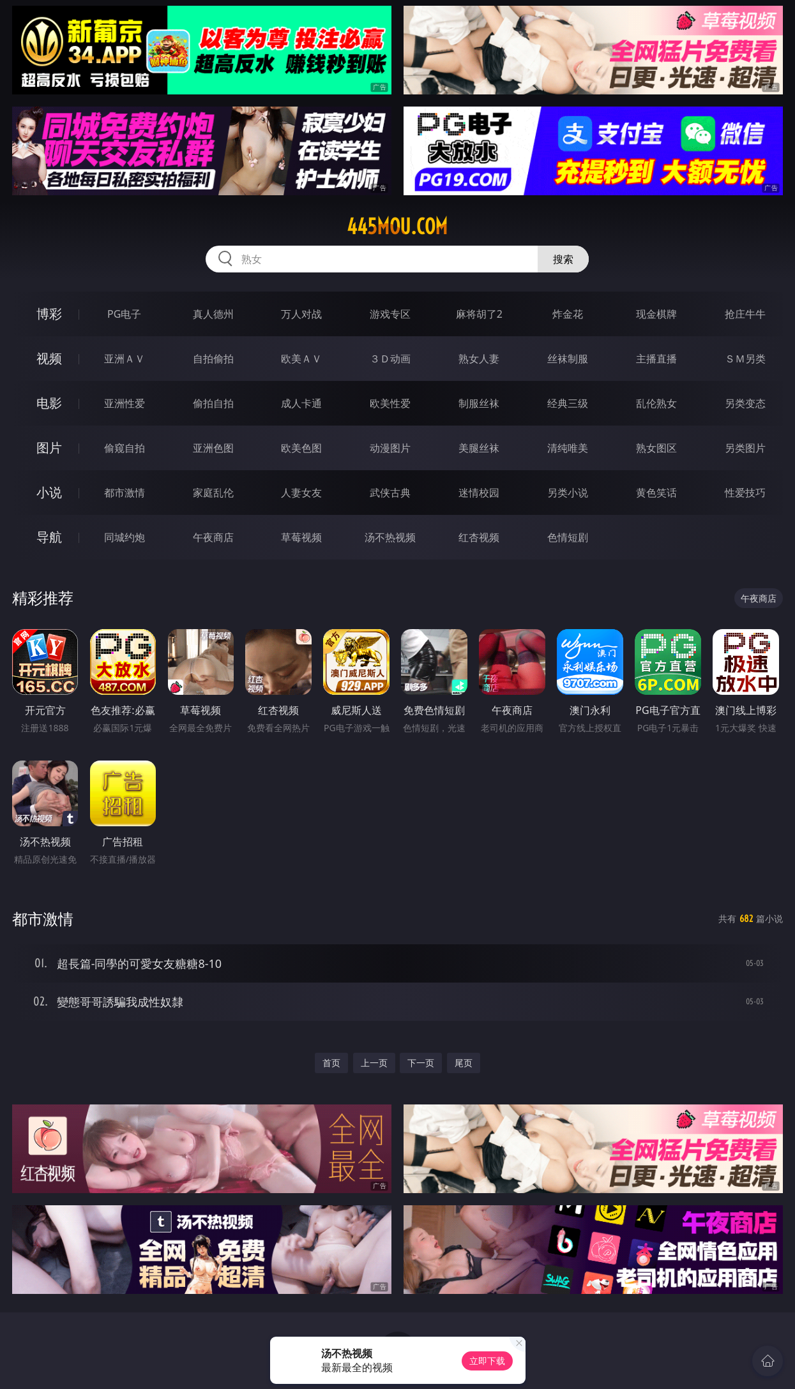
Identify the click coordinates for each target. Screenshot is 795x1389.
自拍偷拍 (213, 359)
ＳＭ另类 (745, 359)
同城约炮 (124, 537)
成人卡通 (301, 403)
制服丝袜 (478, 403)
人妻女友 (301, 493)
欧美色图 (301, 448)
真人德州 (213, 314)
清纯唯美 (567, 448)
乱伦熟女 (656, 403)
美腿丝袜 (478, 448)
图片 (49, 447)
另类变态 (745, 403)
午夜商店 (213, 537)
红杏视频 (478, 537)
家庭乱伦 (213, 493)
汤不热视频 (390, 537)
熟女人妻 (478, 359)
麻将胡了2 (479, 314)
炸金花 (567, 314)
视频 (49, 358)
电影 (49, 403)
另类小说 (567, 493)
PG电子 (124, 314)
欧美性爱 (390, 403)
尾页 (464, 1063)
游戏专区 (390, 314)
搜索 (563, 259)
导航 (49, 537)
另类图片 (745, 448)
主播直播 (656, 359)
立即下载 (487, 1361)
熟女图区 (656, 448)
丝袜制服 (567, 359)
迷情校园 (478, 493)
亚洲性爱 (124, 403)
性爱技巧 (745, 493)
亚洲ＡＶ (124, 359)
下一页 (420, 1063)
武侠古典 (390, 493)
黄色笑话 (656, 493)
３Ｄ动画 (390, 359)
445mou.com (397, 226)
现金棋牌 (656, 314)
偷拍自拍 (213, 403)
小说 (49, 492)
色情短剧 (567, 537)
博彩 (49, 313)
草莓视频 (301, 537)
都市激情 (124, 493)
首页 (331, 1063)
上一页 (374, 1063)
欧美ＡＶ (301, 359)
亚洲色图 (213, 448)
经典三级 (567, 403)
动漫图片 (390, 448)
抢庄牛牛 (745, 314)
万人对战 (301, 314)
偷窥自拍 (124, 448)
